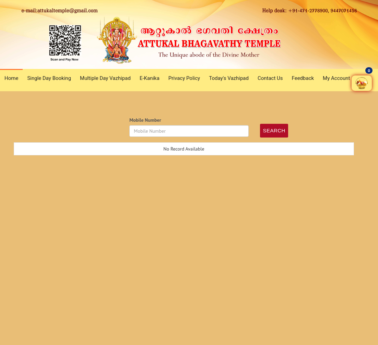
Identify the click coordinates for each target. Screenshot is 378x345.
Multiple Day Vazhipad (105, 78)
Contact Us (270, 78)
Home (11, 78)
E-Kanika (150, 78)
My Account (336, 78)
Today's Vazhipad (229, 78)
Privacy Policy (184, 78)
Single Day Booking (49, 78)
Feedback (303, 78)
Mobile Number (145, 120)
